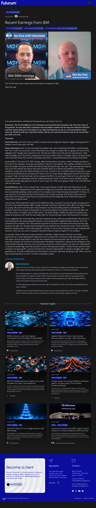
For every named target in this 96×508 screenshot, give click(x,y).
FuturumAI (12, 400)
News (20, 334)
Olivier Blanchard (60, 450)
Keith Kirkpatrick (14, 450)
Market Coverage (12, 334)
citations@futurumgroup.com (81, 487)
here (60, 121)
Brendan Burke (14, 353)
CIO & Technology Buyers (14, 28)
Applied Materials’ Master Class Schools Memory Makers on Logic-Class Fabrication (68, 339)
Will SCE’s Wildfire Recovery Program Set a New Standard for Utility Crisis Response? (25, 387)
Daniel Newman (23, 16)
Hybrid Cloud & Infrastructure (33, 28)
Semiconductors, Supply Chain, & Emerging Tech (61, 28)
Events (53, 432)
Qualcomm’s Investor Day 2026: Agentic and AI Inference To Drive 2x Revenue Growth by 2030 (70, 436)
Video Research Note (12, 12)
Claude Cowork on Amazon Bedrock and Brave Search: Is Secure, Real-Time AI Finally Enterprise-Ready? (69, 388)
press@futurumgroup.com (80, 493)
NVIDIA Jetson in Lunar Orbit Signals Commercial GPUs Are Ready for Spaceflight (24, 339)
